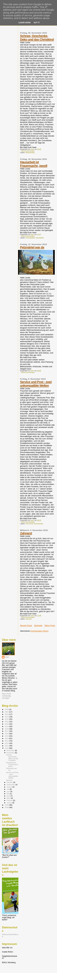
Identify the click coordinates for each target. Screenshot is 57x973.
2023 (7, 717)
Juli (8, 789)
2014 (7, 738)
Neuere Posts (26, 625)
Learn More (25, 22)
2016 (7, 733)
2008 (7, 807)
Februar (10, 800)
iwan (7, 657)
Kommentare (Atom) (39, 631)
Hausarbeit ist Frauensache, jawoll (33, 163)
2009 (7, 805)
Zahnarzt (26, 533)
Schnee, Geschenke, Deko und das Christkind (37, 37)
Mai (8, 794)
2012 (7, 743)
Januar (9, 803)
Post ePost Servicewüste (34, 524)
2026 (7, 709)
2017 (7, 731)
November (11, 753)
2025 (7, 712)
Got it (37, 22)
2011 (7, 746)
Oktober (10, 782)
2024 (7, 714)
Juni (8, 791)
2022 (7, 719)
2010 (7, 748)
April (8, 796)
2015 (7, 736)
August (9, 787)
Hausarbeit (40, 238)
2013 (7, 741)
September (11, 785)
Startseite (38, 625)
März (9, 798)
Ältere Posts (49, 625)
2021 (7, 721)
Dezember (11, 750)
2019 (7, 726)
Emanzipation (30, 238)
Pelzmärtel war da (32, 247)
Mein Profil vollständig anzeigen (6, 696)
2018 (7, 729)
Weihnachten (30, 152)
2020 (7, 724)
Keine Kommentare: (28, 151)
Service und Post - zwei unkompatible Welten (36, 383)
